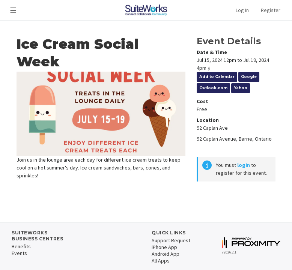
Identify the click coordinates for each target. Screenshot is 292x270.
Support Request (171, 240)
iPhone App (164, 247)
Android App (165, 253)
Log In (242, 10)
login (243, 165)
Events (19, 253)
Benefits (21, 246)
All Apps (161, 260)
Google (249, 76)
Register (270, 10)
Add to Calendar (217, 76)
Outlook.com (213, 88)
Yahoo (240, 88)
